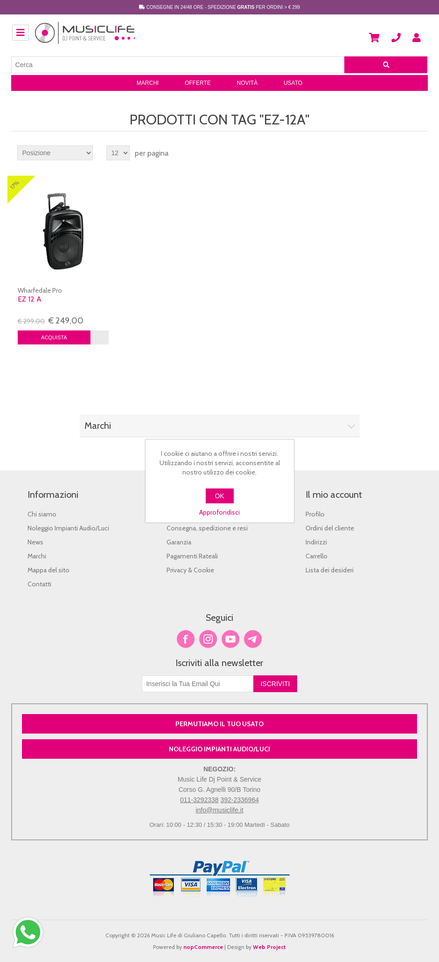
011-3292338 (199, 800)
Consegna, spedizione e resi (207, 528)
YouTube (230, 639)
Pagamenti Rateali (192, 556)
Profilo (315, 514)
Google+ (253, 639)
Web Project (269, 946)
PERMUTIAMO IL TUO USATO (219, 724)
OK (219, 496)
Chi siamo (42, 514)
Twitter (208, 639)
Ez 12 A (30, 299)
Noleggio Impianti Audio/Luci (68, 528)
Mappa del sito (49, 570)
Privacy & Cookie (190, 570)
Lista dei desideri (330, 570)
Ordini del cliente (330, 528)
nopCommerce (203, 946)
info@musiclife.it (219, 810)
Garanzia (179, 542)
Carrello (317, 556)
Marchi (148, 83)
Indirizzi (316, 542)
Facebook (186, 639)
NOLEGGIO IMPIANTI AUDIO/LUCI (219, 749)
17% (15, 185)
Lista (419, 152)
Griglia (403, 152)
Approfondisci (219, 512)
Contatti (39, 584)
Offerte (198, 83)
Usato (293, 83)
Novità (247, 83)
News (35, 542)
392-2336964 (239, 800)
